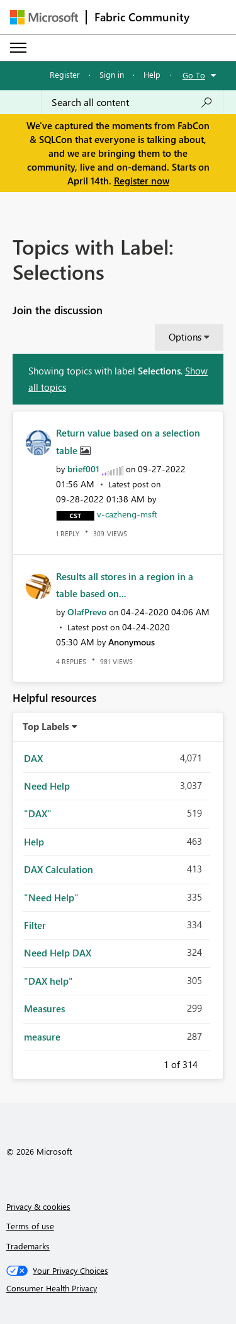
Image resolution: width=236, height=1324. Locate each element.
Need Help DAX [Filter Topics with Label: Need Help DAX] (57, 952)
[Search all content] (132, 102)
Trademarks (28, 1246)
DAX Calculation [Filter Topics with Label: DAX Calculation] (58, 869)
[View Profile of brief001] (83, 468)
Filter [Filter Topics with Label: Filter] (35, 925)
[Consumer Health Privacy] (118, 1288)
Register (65, 74)
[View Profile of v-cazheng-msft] (127, 514)
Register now (141, 180)
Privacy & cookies (38, 1206)
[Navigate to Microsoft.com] (44, 17)
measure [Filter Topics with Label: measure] (42, 1036)
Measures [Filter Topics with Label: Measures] (44, 1008)
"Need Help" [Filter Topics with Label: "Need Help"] (51, 897)
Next (213, 1062)
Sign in (111, 74)
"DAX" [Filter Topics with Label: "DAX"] (38, 813)
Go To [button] (194, 75)
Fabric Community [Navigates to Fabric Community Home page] (141, 16)
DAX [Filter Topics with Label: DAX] (33, 758)
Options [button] (185, 337)
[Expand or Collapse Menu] (18, 47)
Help (151, 74)
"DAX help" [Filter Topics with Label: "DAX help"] (48, 981)
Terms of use (30, 1226)
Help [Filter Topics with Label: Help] (34, 841)
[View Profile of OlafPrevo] (86, 611)
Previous (148, 1062)
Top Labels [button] (46, 726)
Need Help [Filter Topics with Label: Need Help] (47, 786)
